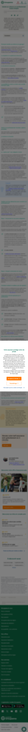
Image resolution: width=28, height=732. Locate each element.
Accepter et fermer (14, 378)
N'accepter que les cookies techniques (14, 387)
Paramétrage (14, 383)
